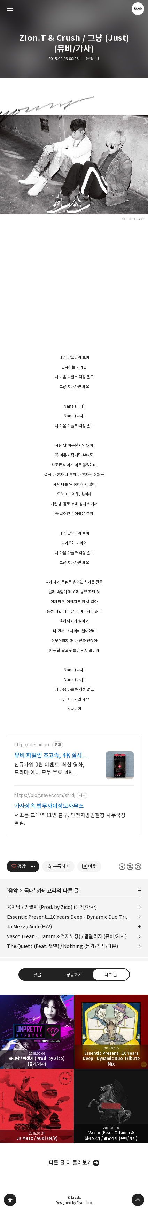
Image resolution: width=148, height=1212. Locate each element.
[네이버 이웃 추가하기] (89, 866)
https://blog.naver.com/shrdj (44, 795)
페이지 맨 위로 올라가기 (138, 1199)
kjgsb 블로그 (10, 1199)
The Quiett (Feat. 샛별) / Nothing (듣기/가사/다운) (62, 946)
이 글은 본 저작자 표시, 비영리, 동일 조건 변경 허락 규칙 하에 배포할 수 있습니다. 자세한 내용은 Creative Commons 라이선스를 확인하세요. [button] (130, 866)
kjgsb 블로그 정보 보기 (138, 8)
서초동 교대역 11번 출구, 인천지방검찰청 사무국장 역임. (70, 819)
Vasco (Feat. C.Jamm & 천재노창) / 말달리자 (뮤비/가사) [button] (111, 1106)
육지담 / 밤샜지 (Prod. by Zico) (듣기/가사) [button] (37, 1032)
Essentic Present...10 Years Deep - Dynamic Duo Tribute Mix (74, 916)
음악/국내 (93, 58)
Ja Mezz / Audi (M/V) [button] (37, 1106)
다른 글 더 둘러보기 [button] (70, 1162)
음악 (13, 890)
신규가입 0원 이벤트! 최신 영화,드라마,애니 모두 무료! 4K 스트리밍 (49, 768)
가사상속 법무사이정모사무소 (49, 806)
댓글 (37, 974)
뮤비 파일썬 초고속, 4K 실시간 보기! (50, 756)
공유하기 (73, 974)
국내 (29, 890)
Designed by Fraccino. (74, 1202)
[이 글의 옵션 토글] (33, 866)
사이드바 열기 (10, 8)
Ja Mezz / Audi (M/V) (29, 926)
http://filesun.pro (32, 745)
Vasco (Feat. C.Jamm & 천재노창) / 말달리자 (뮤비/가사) (67, 936)
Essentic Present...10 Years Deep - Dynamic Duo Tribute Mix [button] (111, 1032)
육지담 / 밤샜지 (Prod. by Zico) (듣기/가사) (52, 907)
